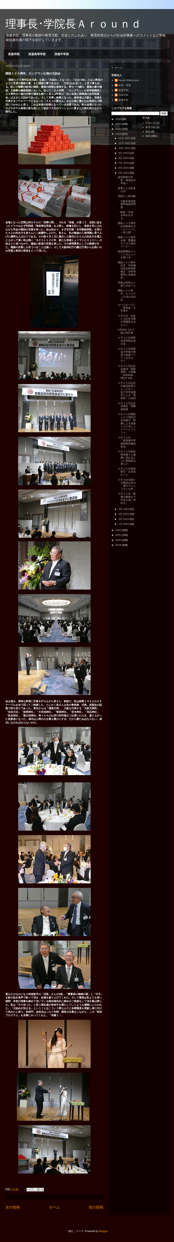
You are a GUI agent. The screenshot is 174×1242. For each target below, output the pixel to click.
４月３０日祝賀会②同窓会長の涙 (127, 340)
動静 (148, 135)
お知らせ (151, 122)
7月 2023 (123, 162)
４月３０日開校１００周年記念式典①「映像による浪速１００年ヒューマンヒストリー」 (127, 423)
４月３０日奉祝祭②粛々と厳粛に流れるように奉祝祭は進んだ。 (127, 457)
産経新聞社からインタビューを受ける (127, 254)
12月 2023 (124, 138)
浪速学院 (14, 54)
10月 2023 (124, 148)
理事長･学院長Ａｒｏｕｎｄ (73, 24)
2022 (118, 530)
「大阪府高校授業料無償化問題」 (127, 204)
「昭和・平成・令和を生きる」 (127, 215)
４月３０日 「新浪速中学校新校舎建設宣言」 (127, 442)
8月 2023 (123, 158)
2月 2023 (123, 519)
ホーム (54, 1207)
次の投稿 (12, 1207)
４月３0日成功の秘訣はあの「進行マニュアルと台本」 (127, 484)
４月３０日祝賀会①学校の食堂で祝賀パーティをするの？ (127, 354)
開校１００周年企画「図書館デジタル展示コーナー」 (127, 242)
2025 (118, 124)
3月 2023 (123, 514)
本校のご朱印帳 (127, 196)
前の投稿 (96, 1207)
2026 (118, 119)
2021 (118, 535)
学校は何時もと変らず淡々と (127, 284)
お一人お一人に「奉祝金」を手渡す (127, 307)
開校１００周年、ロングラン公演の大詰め (127, 295)
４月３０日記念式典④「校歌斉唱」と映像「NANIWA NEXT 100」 (127, 372)
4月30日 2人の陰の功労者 (126, 331)
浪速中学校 (61, 54)
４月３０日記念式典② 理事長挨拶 (127, 406)
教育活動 (151, 127)
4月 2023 (123, 509)
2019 (118, 545)
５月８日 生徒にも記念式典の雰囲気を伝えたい (127, 320)
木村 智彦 (124, 85)
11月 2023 (124, 143)
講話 (148, 131)
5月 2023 (123, 172)
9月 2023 (123, 153)
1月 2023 (123, 523)
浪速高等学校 (37, 54)
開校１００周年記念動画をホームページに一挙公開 (127, 228)
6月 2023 (123, 167)
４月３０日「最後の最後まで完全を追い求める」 (127, 498)
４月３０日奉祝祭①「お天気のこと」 (127, 471)
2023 (118, 133)
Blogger (103, 1231)
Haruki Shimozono (128, 80)
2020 (118, 540)
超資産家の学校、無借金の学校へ (127, 180)
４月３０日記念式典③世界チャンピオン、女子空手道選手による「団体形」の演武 (127, 390)
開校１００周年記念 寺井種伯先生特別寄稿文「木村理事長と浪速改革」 (127, 270)
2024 (118, 128)
